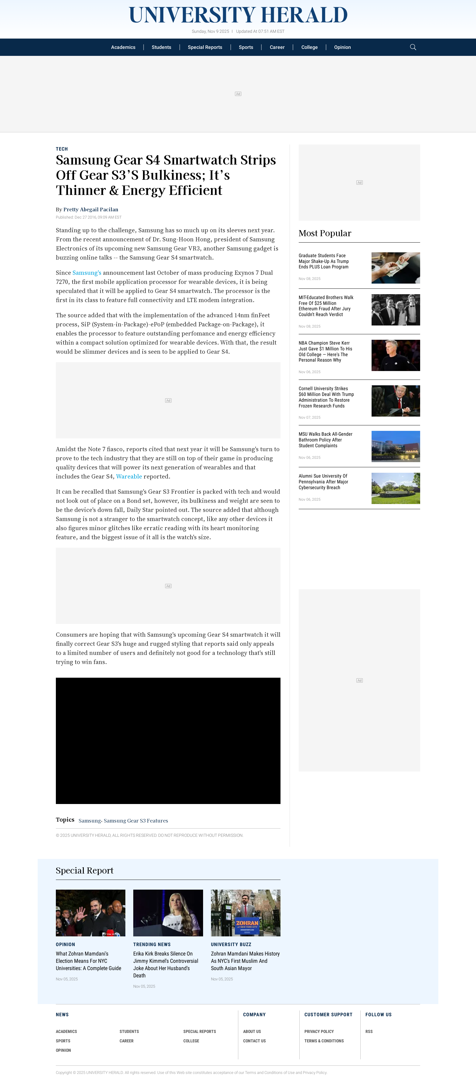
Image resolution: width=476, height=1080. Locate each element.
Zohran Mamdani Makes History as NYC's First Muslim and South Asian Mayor (245, 961)
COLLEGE (191, 1040)
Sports (246, 47)
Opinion (342, 47)
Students (161, 47)
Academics (123, 47)
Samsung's (87, 272)
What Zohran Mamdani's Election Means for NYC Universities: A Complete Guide (88, 961)
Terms (250, 1072)
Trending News (152, 944)
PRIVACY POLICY (319, 1031)
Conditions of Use (279, 1072)
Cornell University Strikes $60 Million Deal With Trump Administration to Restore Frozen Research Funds (326, 397)
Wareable (129, 476)
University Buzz (231, 944)
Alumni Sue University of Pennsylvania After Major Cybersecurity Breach (323, 482)
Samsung (90, 820)
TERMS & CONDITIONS (324, 1040)
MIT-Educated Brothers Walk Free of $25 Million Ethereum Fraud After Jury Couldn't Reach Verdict (326, 306)
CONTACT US (254, 1040)
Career (277, 47)
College (309, 47)
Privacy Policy (315, 1072)
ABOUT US (252, 1031)
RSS (369, 1031)
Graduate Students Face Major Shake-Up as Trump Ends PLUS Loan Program (324, 261)
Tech (62, 149)
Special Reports (205, 47)
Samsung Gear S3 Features (136, 820)
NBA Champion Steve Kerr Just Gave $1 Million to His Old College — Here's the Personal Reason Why (325, 351)
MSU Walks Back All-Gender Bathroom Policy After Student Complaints (325, 440)
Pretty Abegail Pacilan (90, 209)
